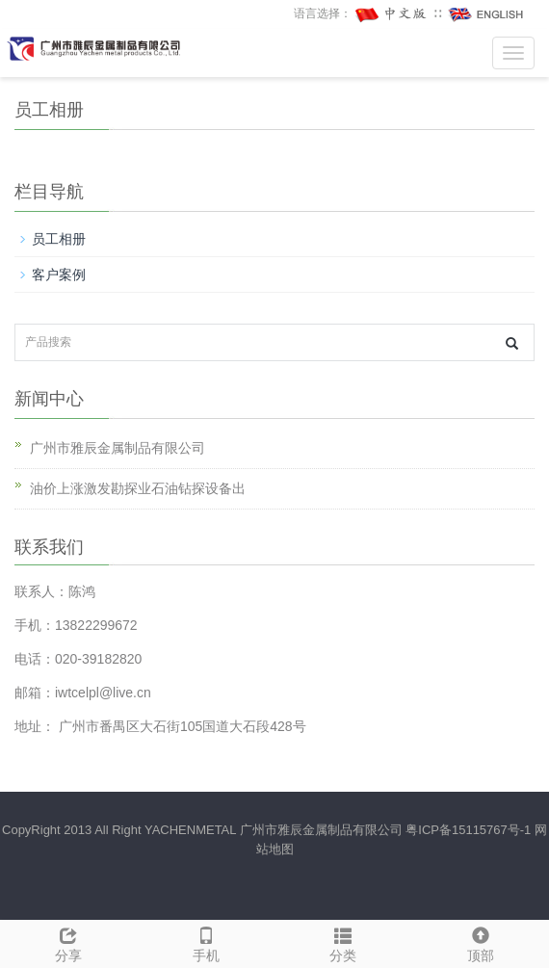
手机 (206, 942)
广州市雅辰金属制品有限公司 (117, 448)
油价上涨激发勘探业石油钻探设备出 (138, 488)
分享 (69, 942)
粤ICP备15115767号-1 (468, 830)
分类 (343, 942)
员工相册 (59, 239)
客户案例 (59, 274)
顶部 (481, 942)
